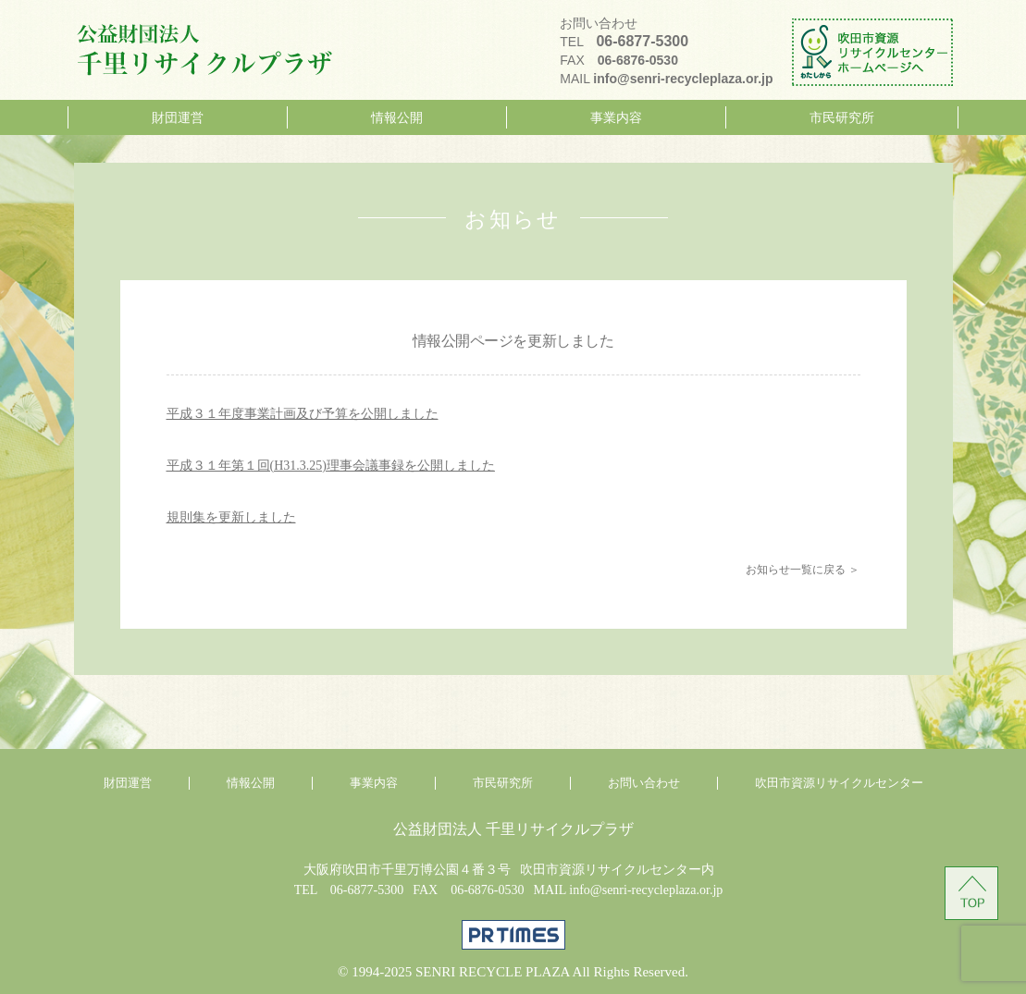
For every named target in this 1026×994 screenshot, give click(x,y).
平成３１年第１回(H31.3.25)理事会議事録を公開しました (331, 465)
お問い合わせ (644, 783)
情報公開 (397, 117)
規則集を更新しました (231, 517)
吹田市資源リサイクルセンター (839, 783)
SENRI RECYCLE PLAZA (492, 971)
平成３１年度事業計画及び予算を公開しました (303, 414)
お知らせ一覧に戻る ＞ (802, 569)
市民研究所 (842, 117)
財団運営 (178, 117)
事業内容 (616, 117)
